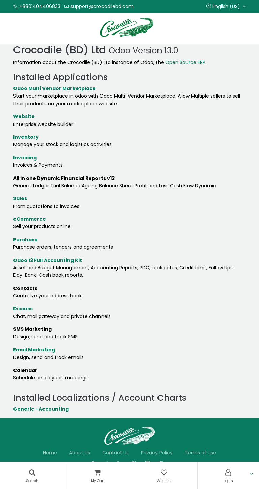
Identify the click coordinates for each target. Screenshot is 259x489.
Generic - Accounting (41, 409)
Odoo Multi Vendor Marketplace (54, 88)
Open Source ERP (185, 62)
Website (24, 116)
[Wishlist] (164, 475)
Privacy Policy (157, 452)
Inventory (26, 137)
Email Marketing (34, 349)
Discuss (23, 308)
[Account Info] (228, 475)
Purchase (25, 239)
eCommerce (29, 219)
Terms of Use (200, 452)
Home (50, 452)
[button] (226, 6)
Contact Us (115, 452)
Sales (20, 198)
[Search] (32, 475)
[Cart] (98, 475)
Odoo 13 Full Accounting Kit (47, 260)
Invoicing (25, 157)
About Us (79, 452)
